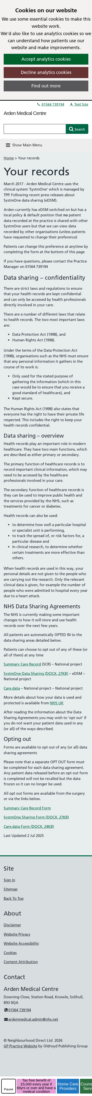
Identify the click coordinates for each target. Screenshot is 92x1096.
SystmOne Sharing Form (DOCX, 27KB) (36, 817)
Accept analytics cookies (46, 59)
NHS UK (57, 703)
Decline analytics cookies (46, 72)
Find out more (46, 86)
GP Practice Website (20, 1046)
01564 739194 (50, 104)
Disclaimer (12, 925)
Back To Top (14, 898)
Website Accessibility (21, 943)
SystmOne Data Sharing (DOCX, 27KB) (36, 673)
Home (9, 158)
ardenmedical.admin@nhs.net (31, 1019)
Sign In (9, 880)
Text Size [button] (78, 104)
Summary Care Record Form (27, 808)
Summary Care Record (22, 664)
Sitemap (10, 889)
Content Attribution (21, 961)
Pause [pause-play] (8, 1089)
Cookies (10, 952)
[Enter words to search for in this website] (35, 129)
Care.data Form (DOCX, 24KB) (29, 826)
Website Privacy (17, 934)
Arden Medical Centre (25, 113)
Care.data (12, 688)
